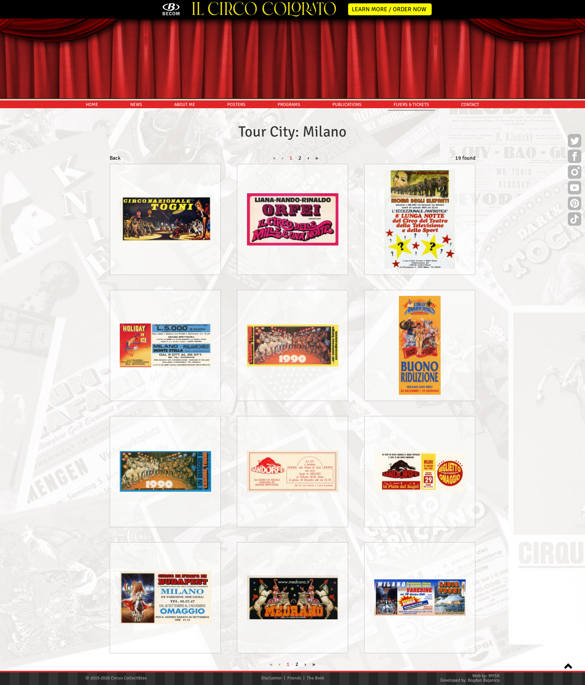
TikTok (574, 220)
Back (115, 158)
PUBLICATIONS (347, 104)
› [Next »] (308, 158)
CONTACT (470, 104)
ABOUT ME (184, 104)
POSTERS (236, 104)
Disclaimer (271, 678)
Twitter (574, 142)
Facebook (574, 157)
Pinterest (574, 204)
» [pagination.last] (316, 158)
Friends (294, 678)
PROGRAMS (289, 104)
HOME (92, 104)
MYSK (494, 676)
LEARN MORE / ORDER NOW (389, 9)
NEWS (136, 104)
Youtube (574, 189)
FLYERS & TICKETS (411, 104)
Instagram (574, 173)
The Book (315, 678)
